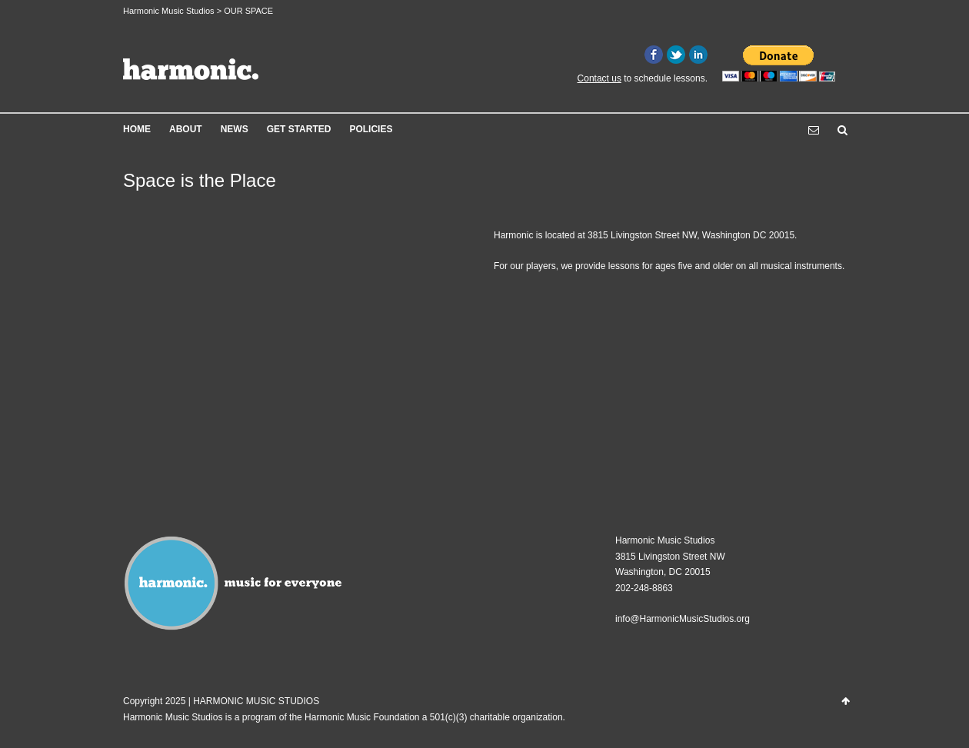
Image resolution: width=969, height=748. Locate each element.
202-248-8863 (644, 588)
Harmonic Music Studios (169, 10)
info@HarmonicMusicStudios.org (682, 618)
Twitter (676, 54)
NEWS (234, 129)
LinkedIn (698, 54)
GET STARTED (299, 129)
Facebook (653, 54)
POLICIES (370, 129)
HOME (137, 129)
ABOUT (185, 129)
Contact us (599, 78)
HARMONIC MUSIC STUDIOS (256, 701)
